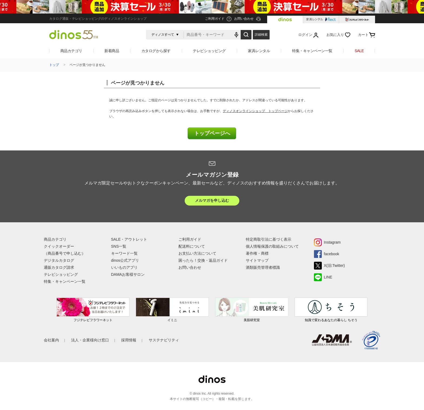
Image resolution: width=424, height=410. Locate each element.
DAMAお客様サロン (128, 274)
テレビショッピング (209, 51)
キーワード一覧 (124, 253)
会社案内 (51, 340)
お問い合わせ (189, 267)
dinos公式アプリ (125, 260)
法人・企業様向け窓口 (90, 340)
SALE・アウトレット (129, 239)
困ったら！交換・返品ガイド (203, 260)
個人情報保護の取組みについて (272, 246)
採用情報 (128, 340)
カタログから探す (156, 51)
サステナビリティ (164, 340)
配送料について (191, 246)
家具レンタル (259, 51)
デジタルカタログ (59, 260)
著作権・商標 (257, 253)
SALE (359, 51)
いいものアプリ (124, 267)
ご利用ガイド (189, 239)
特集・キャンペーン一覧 (312, 51)
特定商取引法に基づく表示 (268, 239)
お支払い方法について (197, 253)
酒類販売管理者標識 (263, 267)
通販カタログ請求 (59, 267)
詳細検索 (261, 34)
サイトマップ (257, 260)
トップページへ (212, 133)
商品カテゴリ (71, 51)
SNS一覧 (119, 246)
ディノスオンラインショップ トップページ (255, 111)
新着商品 (111, 51)
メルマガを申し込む (212, 200)
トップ (54, 65)
